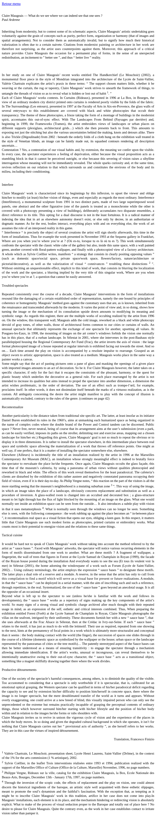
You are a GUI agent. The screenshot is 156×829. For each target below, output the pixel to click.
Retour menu (11, 4)
